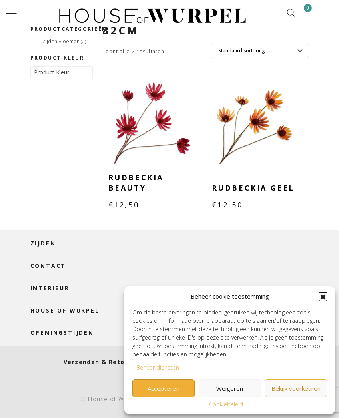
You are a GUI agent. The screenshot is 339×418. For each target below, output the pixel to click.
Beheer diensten (157, 367)
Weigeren (229, 388)
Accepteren (163, 388)
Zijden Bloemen (64, 42)
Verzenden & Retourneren (107, 362)
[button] (323, 296)
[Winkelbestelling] (260, 51)
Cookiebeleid (226, 404)
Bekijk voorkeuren (296, 388)
